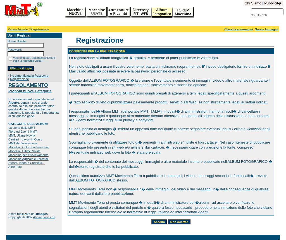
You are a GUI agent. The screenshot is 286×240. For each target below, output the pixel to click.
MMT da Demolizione (22, 143)
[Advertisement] (25, 190)
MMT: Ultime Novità (21, 135)
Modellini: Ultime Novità (24, 151)
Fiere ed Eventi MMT (22, 131)
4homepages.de (44, 217)
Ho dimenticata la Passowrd (29, 75)
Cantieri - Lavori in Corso (25, 139)
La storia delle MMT (21, 127)
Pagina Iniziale (18, 29)
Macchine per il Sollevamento (28, 155)
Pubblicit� (273, 3)
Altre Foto (15, 166)
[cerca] (259, 15)
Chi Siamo (253, 3)
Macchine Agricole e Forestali (28, 159)
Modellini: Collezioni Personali (28, 147)
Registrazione (19, 79)
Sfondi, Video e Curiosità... (26, 162)
